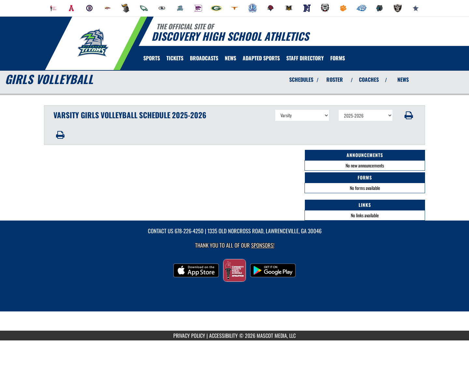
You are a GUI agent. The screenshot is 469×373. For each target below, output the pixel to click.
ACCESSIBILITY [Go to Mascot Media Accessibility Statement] (223, 335)
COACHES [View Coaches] (369, 79)
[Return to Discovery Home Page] (93, 43)
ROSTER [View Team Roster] (334, 79)
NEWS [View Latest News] (403, 79)
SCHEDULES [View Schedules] (301, 79)
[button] (409, 115)
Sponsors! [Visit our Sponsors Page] (262, 245)
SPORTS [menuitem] (151, 58)
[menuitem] (53, 8)
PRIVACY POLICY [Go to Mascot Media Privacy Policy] (189, 335)
